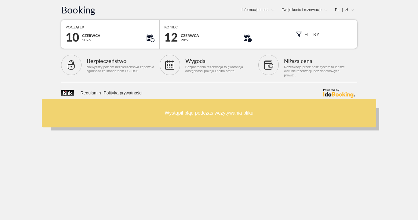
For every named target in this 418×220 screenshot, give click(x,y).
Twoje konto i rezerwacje (302, 10)
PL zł (341, 10)
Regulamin (91, 92)
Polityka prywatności (123, 92)
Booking (78, 10)
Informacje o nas (255, 10)
